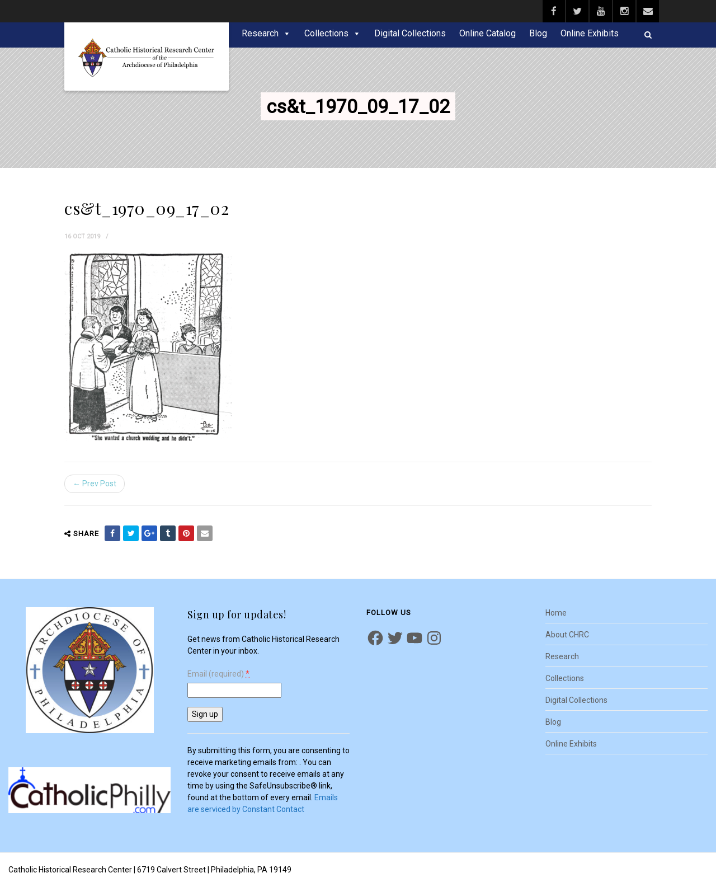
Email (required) (218, 674)
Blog (538, 33)
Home (556, 612)
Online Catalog (487, 33)
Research (260, 33)
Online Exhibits (589, 33)
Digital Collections (410, 33)
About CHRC (567, 634)
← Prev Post (94, 483)
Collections (326, 33)
